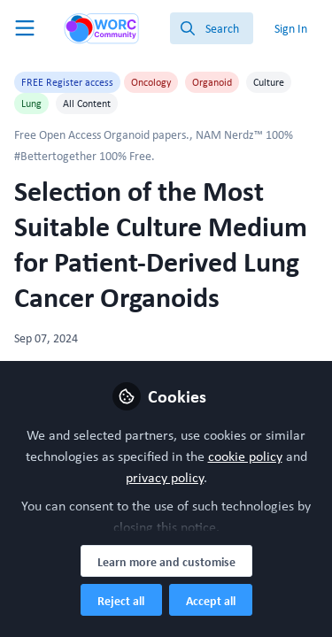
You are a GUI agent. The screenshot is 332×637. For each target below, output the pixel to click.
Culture (268, 82)
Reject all (120, 601)
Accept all (210, 601)
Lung (31, 103)
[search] (211, 28)
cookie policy (245, 456)
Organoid (212, 82)
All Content (87, 103)
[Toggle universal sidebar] (25, 28)
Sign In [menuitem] (290, 28)
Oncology (151, 82)
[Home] (102, 28)
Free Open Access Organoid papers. (101, 134)
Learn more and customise (166, 562)
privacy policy (165, 477)
